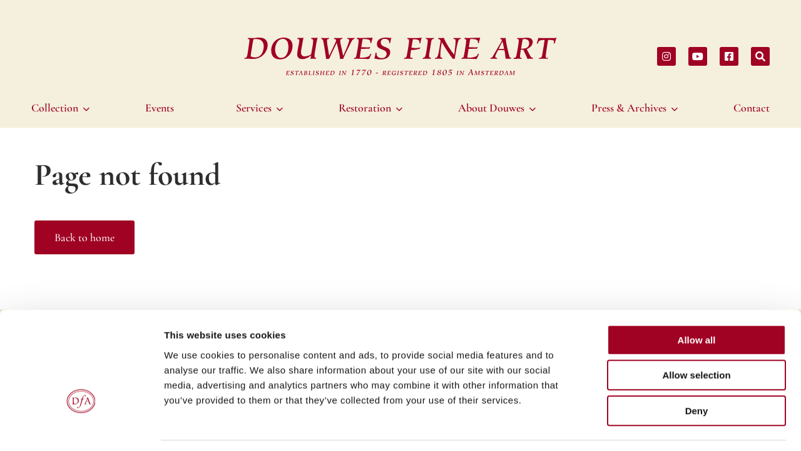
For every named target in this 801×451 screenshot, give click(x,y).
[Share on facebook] (729, 56)
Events (159, 108)
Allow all (697, 301)
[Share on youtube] (697, 56)
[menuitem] (62, 108)
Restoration (365, 108)
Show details (657, 426)
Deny (696, 371)
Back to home (84, 237)
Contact (751, 108)
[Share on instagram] (666, 56)
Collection (54, 108)
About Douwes (491, 108)
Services (254, 108)
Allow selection (696, 336)
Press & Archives (628, 108)
